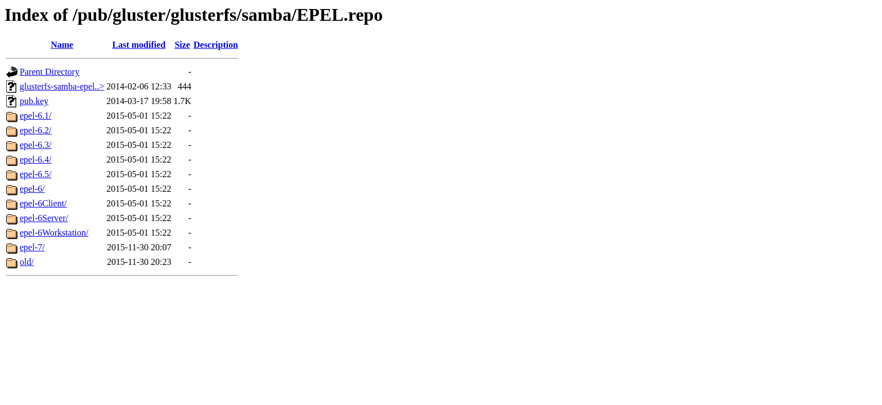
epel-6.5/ (35, 174)
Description (216, 45)
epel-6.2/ (35, 130)
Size (182, 45)
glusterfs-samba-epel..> (62, 86)
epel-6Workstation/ (54, 232)
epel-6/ (32, 189)
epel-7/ (32, 247)
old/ (27, 262)
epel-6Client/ (43, 203)
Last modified (139, 45)
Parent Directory (49, 71)
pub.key (34, 101)
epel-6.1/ (35, 115)
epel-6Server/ (44, 218)
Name (62, 45)
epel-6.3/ (35, 145)
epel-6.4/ (35, 159)
